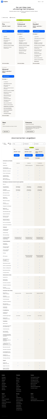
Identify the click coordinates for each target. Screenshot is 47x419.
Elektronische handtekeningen (35, 386)
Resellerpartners (18, 406)
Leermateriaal (4, 406)
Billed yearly (12, 17)
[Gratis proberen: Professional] (23, 31)
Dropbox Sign (18, 386)
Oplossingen (4, 383)
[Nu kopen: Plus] (8, 31)
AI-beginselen (4, 403)
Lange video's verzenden (34, 378)
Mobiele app (4, 378)
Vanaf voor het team (8, 83)
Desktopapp (4, 377)
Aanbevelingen (18, 405)
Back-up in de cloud (34, 383)
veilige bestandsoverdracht (35, 381)
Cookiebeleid (4, 400)
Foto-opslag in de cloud (34, 380)
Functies (3, 381)
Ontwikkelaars (18, 402)
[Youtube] (6, 414)
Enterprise (17, 381)
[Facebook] (4, 414)
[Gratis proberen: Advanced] (8, 76)
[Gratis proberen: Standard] (39, 31)
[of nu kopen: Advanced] (5, 79)
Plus (17, 377)
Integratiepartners (19, 408)
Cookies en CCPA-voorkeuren (6, 402)
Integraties (3, 380)
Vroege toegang (4, 386)
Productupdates (18, 391)
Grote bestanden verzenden (35, 377)
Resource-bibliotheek (19, 400)
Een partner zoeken (19, 409)
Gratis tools (3, 389)
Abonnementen (18, 389)
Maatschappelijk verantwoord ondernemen (37, 400)
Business (17, 380)
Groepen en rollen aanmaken (38, 59)
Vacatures (32, 397)
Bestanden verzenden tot (9, 45)
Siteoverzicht (4, 405)
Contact (3, 397)
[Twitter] (2, 414)
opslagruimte (6, 38)
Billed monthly (5, 17)
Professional (18, 378)
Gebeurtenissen (18, 397)
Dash (17, 383)
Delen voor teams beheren (38, 57)
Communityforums (19, 403)
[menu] (45, 2)
